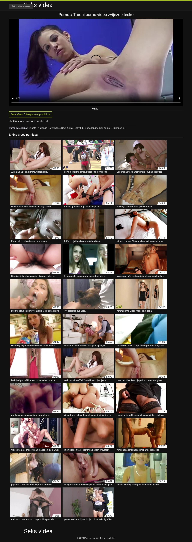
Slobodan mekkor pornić (97, 128)
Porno (64, 14)
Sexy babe (54, 128)
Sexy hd (79, 128)
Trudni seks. (119, 128)
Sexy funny (67, 128)
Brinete (32, 128)
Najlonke (43, 128)
